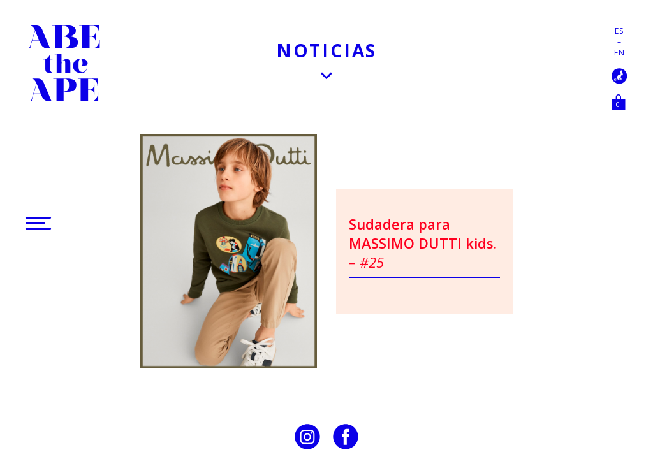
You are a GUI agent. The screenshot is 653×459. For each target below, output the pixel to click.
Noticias (326, 50)
